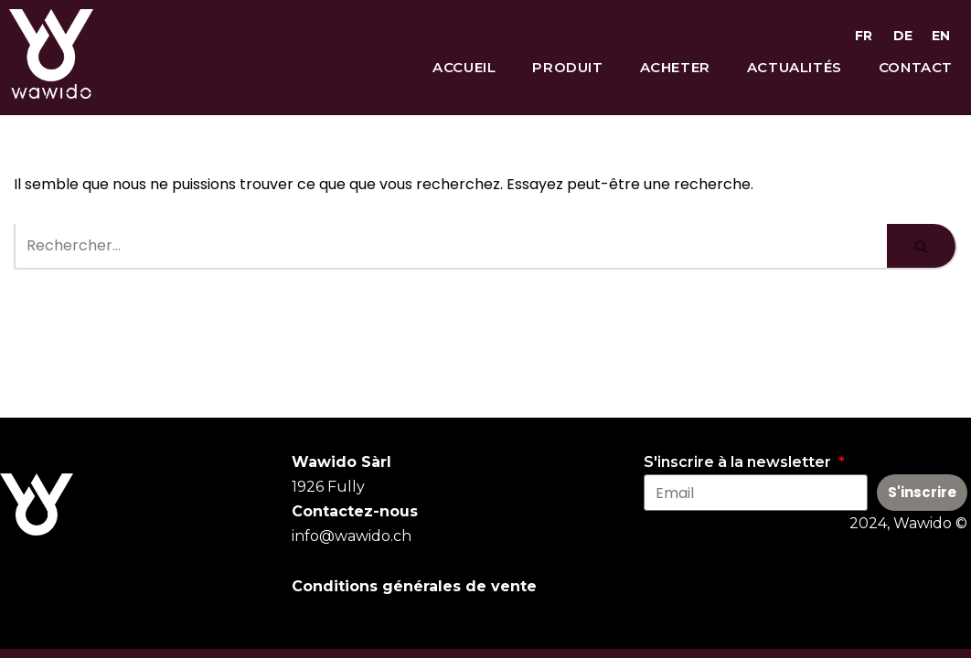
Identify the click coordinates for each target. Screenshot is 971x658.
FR (863, 35)
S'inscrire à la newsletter (739, 462)
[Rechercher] (450, 247)
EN (941, 35)
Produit (567, 67)
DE (902, 35)
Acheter (675, 67)
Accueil (464, 67)
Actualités (794, 67)
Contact (916, 67)
